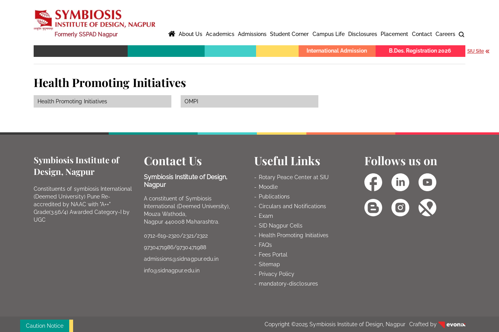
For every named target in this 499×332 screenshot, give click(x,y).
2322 (202, 236)
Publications (274, 196)
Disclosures (362, 34)
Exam (266, 216)
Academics (220, 34)
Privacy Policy (276, 274)
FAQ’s (265, 245)
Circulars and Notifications (292, 206)
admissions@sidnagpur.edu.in (181, 259)
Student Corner (289, 34)
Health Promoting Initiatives (293, 235)
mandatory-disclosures (288, 284)
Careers (445, 34)
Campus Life (329, 34)
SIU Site (478, 51)
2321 (188, 236)
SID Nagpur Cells (281, 225)
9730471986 (158, 247)
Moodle (268, 187)
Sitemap (269, 264)
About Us (190, 34)
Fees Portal (273, 255)
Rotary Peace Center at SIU (294, 177)
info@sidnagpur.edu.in (172, 270)
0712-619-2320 (162, 236)
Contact (422, 34)
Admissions (252, 34)
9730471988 (191, 247)
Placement (394, 34)
